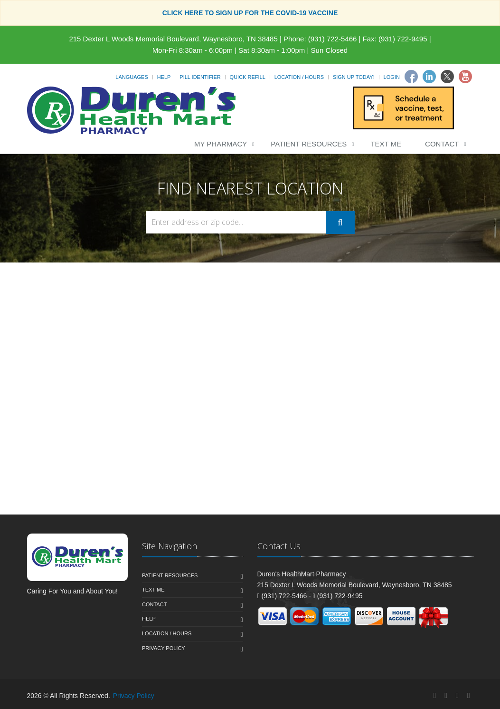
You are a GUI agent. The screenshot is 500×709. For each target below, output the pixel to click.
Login (392, 77)
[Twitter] (447, 76)
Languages (131, 77)
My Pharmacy (220, 144)
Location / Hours (299, 77)
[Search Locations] (236, 222)
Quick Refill (247, 77)
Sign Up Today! (354, 77)
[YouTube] (468, 695)
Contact (442, 144)
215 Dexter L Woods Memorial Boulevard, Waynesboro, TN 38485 (173, 39)
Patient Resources (309, 144)
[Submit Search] (340, 222)
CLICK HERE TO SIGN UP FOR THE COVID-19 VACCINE (250, 13)
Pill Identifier (199, 77)
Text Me (385, 144)
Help (164, 77)
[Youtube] (465, 76)
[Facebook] (411, 76)
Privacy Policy (163, 648)
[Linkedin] (429, 76)
